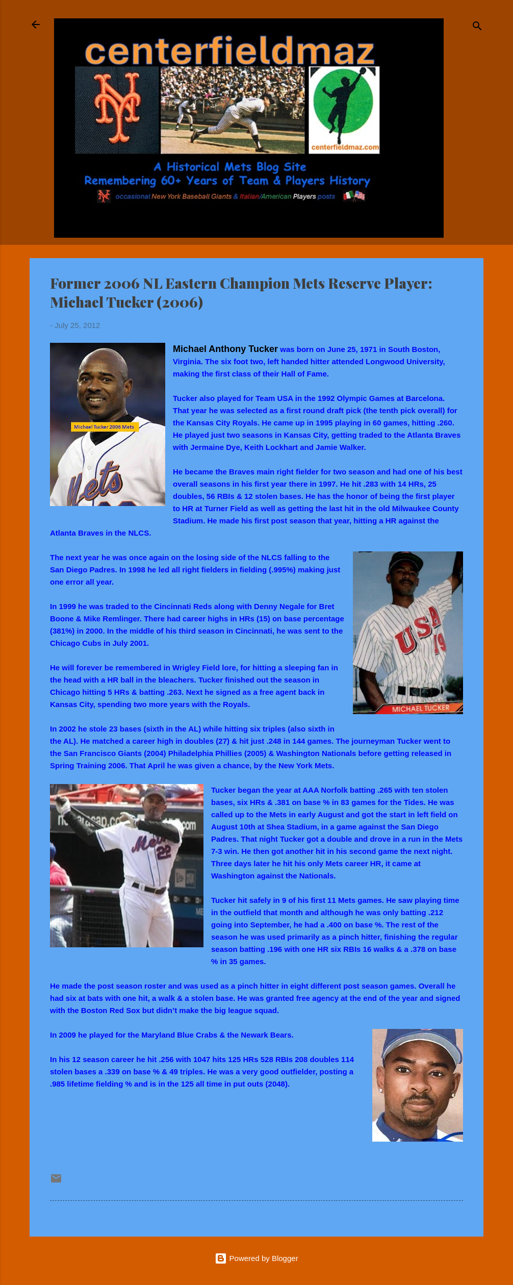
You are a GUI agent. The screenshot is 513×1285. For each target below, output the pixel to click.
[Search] (477, 27)
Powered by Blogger (256, 1258)
